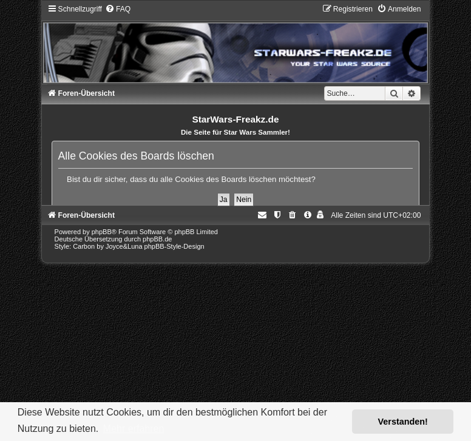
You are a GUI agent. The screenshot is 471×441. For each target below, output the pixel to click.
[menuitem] (117, 9)
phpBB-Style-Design (174, 246)
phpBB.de (157, 239)
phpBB (102, 231)
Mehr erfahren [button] (133, 428)
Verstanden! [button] (403, 421)
